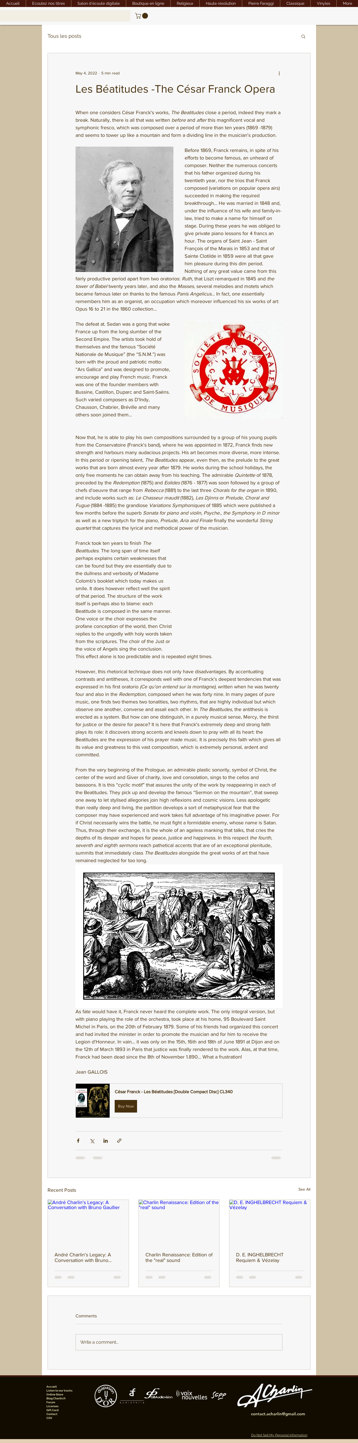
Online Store (54, 1394)
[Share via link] (119, 1140)
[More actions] (279, 73)
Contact (51, 1414)
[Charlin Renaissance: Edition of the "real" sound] (179, 1222)
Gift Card (52, 1410)
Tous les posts (64, 36)
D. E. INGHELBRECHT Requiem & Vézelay (260, 1257)
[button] (303, 36)
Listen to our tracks (59, 1390)
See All (304, 1189)
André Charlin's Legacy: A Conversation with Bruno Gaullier (83, 1257)
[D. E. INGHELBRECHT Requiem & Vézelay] (269, 1222)
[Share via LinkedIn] (105, 1140)
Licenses (52, 1406)
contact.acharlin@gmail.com (278, 1413)
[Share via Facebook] (78, 1140)
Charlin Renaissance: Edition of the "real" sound (179, 1257)
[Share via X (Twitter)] (92, 1140)
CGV (49, 1417)
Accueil (51, 1386)
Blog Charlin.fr (56, 1398)
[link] (142, 16)
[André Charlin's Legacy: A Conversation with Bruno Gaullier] (88, 1222)
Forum (50, 1402)
